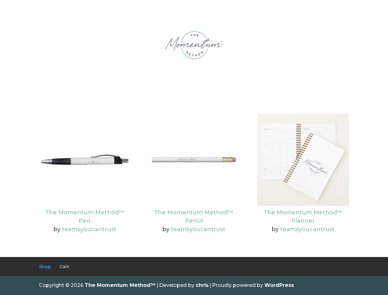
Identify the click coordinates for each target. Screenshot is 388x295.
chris (202, 285)
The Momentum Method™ (120, 285)
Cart (64, 266)
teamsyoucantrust (89, 229)
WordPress (279, 285)
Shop (45, 266)
